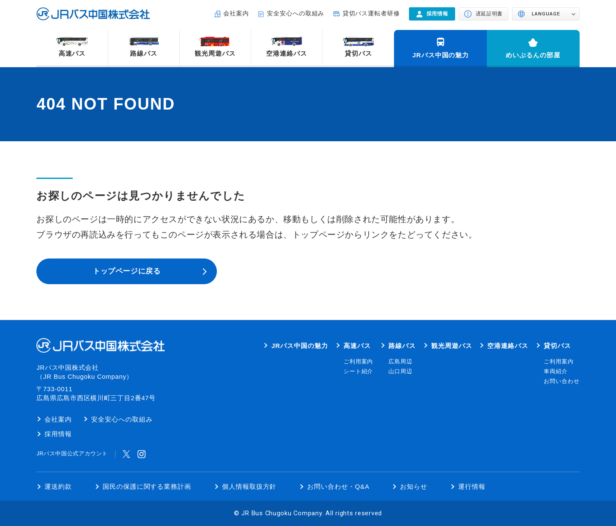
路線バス (143, 53)
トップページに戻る (126, 271)
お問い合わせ (562, 381)
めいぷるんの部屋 (533, 55)
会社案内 (236, 13)
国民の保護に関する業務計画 (147, 486)
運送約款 (58, 486)
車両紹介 (556, 371)
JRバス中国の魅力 (440, 55)
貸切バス (358, 53)
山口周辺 (400, 371)
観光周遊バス (215, 53)
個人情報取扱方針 (249, 486)
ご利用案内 (358, 362)
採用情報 (58, 434)
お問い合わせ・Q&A (338, 486)
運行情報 (472, 486)
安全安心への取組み (296, 13)
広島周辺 (400, 362)
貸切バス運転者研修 (371, 13)
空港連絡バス (286, 53)
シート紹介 (358, 371)
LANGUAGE (546, 14)
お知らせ (413, 486)
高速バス (72, 53)
